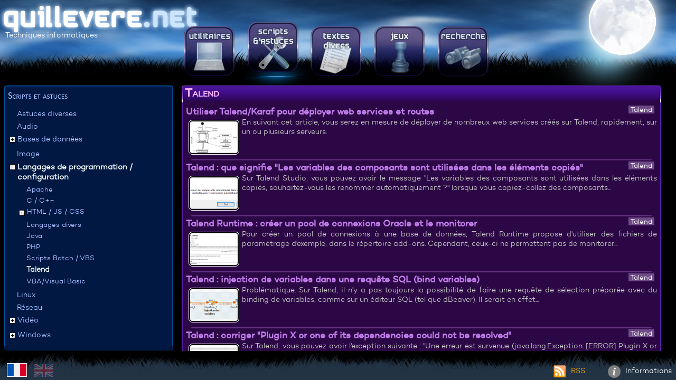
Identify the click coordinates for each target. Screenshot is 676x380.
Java (34, 236)
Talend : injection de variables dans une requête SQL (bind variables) (333, 279)
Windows (34, 334)
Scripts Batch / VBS (60, 258)
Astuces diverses (47, 113)
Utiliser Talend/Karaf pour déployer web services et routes (310, 111)
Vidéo (28, 320)
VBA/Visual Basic (56, 281)
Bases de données (49, 139)
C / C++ (40, 200)
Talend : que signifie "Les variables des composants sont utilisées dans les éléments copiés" (384, 167)
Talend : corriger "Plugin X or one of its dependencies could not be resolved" (348, 335)
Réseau (29, 307)
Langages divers (53, 225)
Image (28, 153)
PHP (33, 247)
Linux (26, 294)
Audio (27, 126)
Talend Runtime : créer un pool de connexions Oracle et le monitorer (331, 223)
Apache (39, 189)
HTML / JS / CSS (55, 211)
